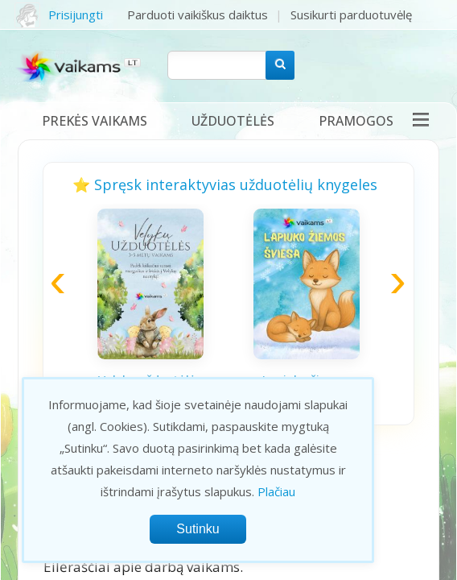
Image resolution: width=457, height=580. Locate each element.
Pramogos (356, 121)
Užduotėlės (232, 121)
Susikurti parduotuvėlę (351, 14)
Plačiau (276, 491)
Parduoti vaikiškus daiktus (197, 14)
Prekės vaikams (94, 121)
